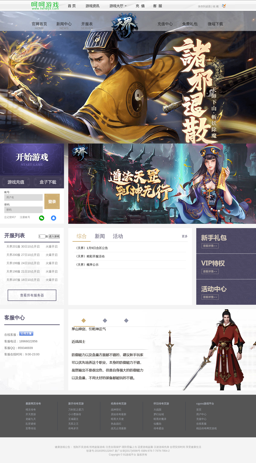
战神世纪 (116, 409)
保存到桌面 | (205, 6)
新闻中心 (64, 26)
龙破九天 (31, 419)
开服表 (87, 26)
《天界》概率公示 (87, 264)
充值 (140, 6)
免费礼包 (190, 26)
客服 (157, 6)
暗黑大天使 (117, 419)
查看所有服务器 (32, 295)
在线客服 (201, 423)
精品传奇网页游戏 (206, 428)
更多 (185, 236)
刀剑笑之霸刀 (76, 409)
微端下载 (215, 26)
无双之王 (73, 423)
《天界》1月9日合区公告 (91, 248)
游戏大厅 (117, 6)
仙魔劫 (157, 423)
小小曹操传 (74, 414)
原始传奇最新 (118, 414)
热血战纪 (116, 423)
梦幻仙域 (159, 414)
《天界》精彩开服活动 (90, 256)
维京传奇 (31, 409)
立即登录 (52, 201)
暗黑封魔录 (160, 419)
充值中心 (165, 26)
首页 (71, 6)
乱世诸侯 (31, 423)
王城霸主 (73, 419)
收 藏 (215, 6)
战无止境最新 (118, 428)
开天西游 (31, 414)
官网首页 (39, 26)
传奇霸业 (159, 428)
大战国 (157, 409)
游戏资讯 (92, 6)
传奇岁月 (73, 428)
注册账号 (25, 217)
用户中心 (201, 414)
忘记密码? (10, 217)
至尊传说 (31, 428)
